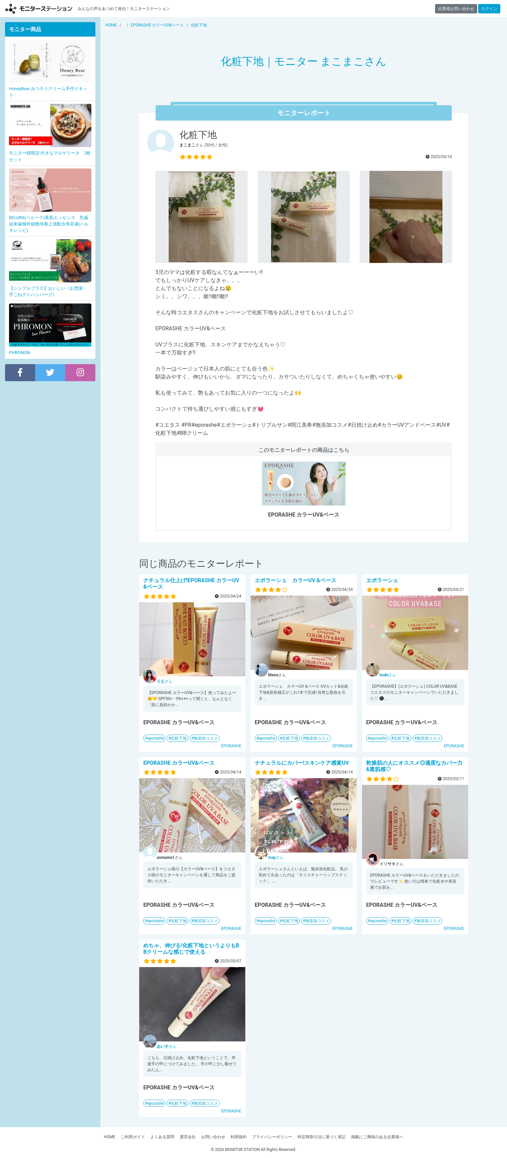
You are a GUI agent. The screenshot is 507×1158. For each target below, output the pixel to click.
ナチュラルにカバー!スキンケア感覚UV (302, 763)
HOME (109, 1137)
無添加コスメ (206, 738)
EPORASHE (231, 746)
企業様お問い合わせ (456, 8)
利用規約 (239, 1137)
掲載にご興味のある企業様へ (377, 1137)
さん (165, 681)
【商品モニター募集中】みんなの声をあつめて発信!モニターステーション (38, 8)
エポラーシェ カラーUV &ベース (295, 580)
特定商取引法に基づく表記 (322, 1137)
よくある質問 (162, 1137)
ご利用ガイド (133, 1137)
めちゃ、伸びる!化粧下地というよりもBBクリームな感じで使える (191, 948)
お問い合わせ (213, 1137)
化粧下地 (179, 738)
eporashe (155, 738)
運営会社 (188, 1137)
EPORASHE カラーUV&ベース (179, 763)
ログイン (489, 8)
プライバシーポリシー (272, 1137)
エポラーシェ (382, 580)
